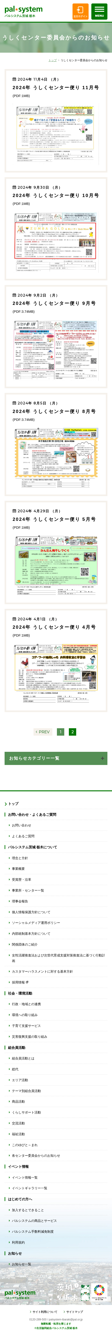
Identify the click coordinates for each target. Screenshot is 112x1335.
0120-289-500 (38, 1319)
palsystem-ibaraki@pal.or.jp (66, 1319)
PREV (44, 732)
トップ (52, 60)
